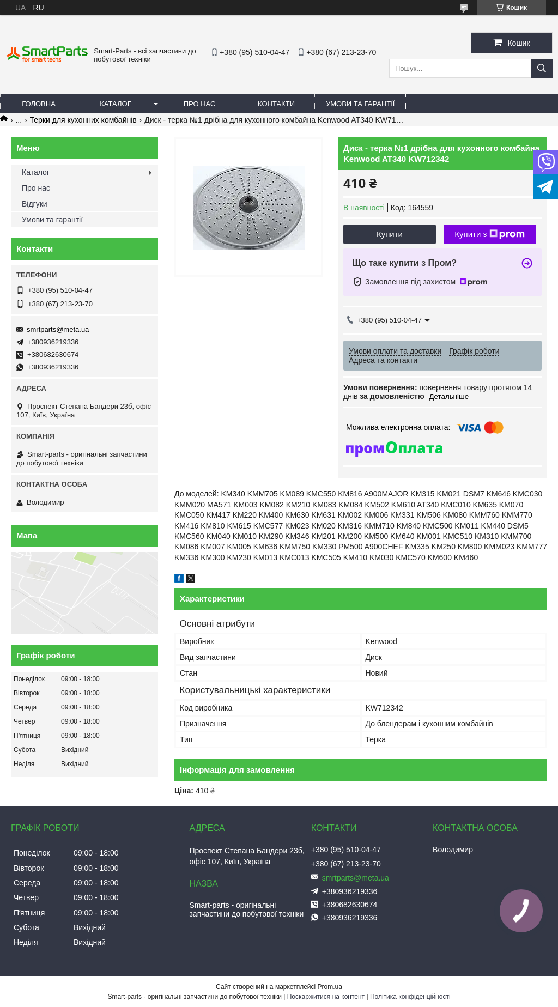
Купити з (489, 234)
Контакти (276, 104)
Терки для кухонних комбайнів (83, 120)
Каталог (115, 104)
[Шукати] (542, 68)
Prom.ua (330, 987)
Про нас (200, 104)
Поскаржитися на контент (326, 996)
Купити (390, 234)
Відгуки (34, 203)
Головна (39, 104)
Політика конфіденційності (410, 996)
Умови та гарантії (360, 104)
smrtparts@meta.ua (58, 329)
